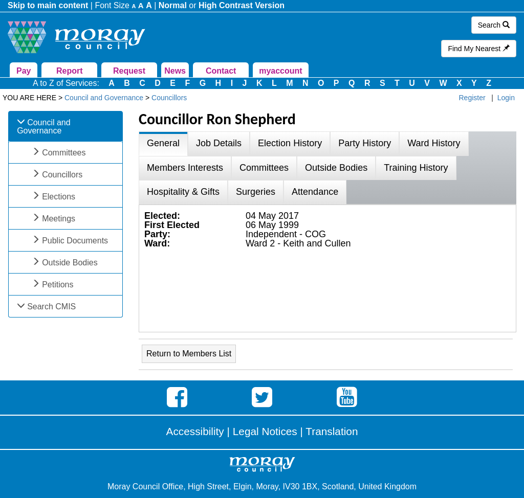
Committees (63, 152)
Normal (173, 5)
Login (506, 98)
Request (129, 70)
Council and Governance (44, 126)
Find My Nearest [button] (479, 48)
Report (69, 70)
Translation (331, 431)
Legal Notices (265, 431)
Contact (221, 70)
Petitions (57, 284)
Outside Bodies (70, 262)
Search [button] (494, 25)
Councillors (62, 174)
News (175, 70)
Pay (23, 70)
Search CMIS (51, 306)
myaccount (280, 70)
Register (472, 98)
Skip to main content (48, 5)
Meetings (58, 218)
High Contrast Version (242, 5)
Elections (58, 196)
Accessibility (195, 431)
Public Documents (75, 240)
